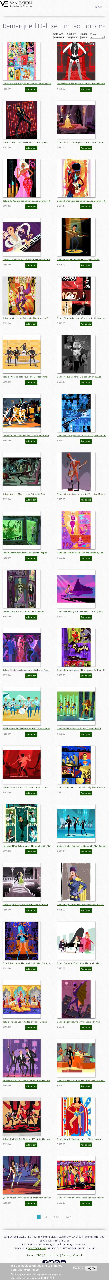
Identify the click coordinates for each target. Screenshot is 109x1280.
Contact (77, 1255)
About (30, 1255)
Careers (66, 1255)
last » (68, 1216)
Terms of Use (51, 1255)
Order (83, 34)
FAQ (38, 1255)
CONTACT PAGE (37, 1248)
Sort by (71, 34)
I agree (91, 1268)
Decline (78, 1268)
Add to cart (31, 89)
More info (47, 1278)
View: (93, 34)
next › (56, 1216)
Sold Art (58, 34)
